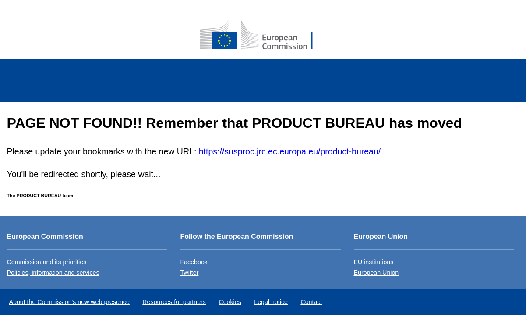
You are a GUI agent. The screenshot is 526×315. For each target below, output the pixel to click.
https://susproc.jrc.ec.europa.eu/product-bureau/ (290, 151)
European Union (376, 272)
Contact (311, 301)
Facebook (194, 262)
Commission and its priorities (47, 262)
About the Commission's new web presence (69, 301)
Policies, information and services (53, 272)
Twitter (189, 272)
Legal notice (271, 301)
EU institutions (374, 262)
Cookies (230, 301)
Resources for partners (174, 301)
